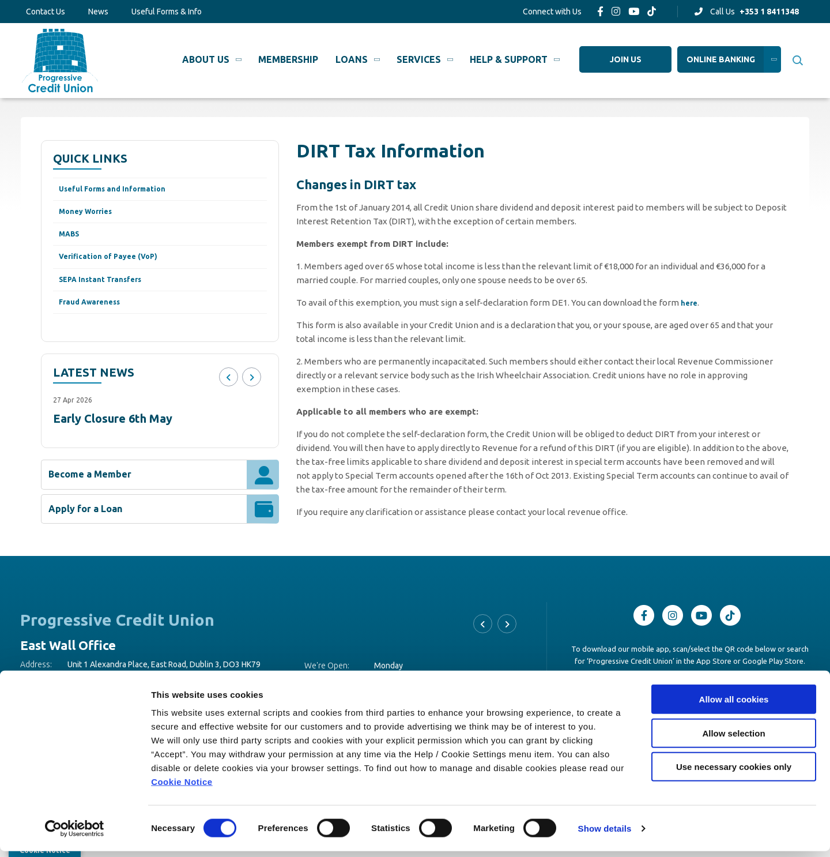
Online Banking (720, 59)
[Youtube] (633, 11)
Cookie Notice (182, 787)
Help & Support (509, 59)
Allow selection (733, 739)
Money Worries (90, 215)
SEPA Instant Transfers (108, 290)
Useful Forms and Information (122, 190)
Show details (605, 834)
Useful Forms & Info (166, 11)
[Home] (58, 60)
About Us (205, 59)
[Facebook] (600, 11)
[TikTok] (651, 11)
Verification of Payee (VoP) (117, 265)
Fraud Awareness (95, 316)
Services (419, 59)
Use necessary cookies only (733, 772)
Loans (351, 59)
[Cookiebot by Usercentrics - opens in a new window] (74, 834)
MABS (71, 240)
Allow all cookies (734, 705)
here (690, 302)
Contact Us (45, 11)
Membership (288, 59)
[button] (797, 60)
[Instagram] (616, 11)
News (98, 11)
